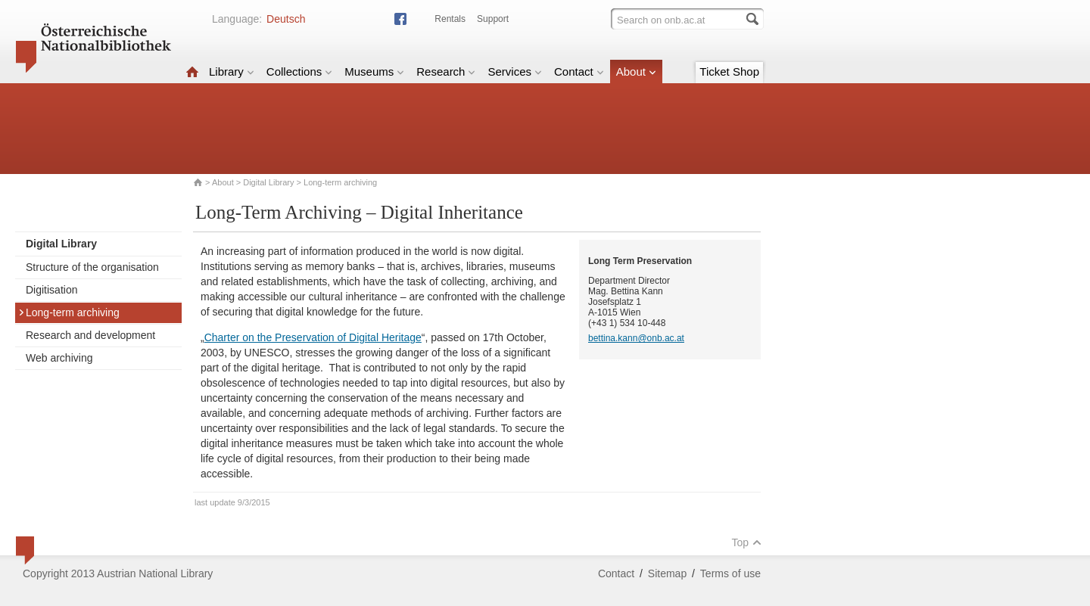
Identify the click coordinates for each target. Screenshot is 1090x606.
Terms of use (730, 573)
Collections (299, 71)
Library (231, 71)
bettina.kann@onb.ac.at (636, 338)
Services (514, 71)
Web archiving (59, 358)
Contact (579, 71)
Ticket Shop (729, 71)
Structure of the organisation (92, 267)
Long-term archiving (69, 312)
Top (746, 542)
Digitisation (51, 290)
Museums (374, 71)
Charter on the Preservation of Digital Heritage (313, 337)
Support (493, 19)
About (636, 71)
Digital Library (268, 182)
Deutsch (285, 19)
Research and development (90, 335)
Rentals (450, 19)
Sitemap (667, 573)
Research (445, 71)
